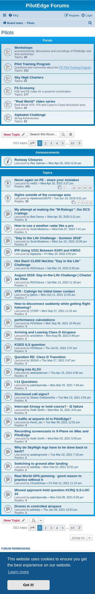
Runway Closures (28, 160)
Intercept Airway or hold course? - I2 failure (48, 406)
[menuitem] (13, 15)
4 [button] (57, 143)
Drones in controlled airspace (37, 506)
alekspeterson (39, 372)
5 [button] (62, 143)
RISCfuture (37, 268)
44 (84, 187)
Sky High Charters (28, 77)
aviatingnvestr (38, 454)
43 (79, 187)
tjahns (33, 294)
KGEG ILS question (29, 344)
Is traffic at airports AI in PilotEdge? (42, 419)
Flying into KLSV (27, 369)
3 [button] (51, 143)
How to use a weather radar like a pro (43, 226)
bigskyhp (35, 253)
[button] (32, 143)
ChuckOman (38, 483)
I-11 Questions (25, 382)
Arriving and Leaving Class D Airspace (45, 332)
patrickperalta (38, 385)
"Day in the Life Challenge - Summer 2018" (48, 238)
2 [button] (45, 143)
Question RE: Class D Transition (40, 357)
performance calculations (34, 320)
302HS (34, 360)
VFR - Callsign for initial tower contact (44, 291)
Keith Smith (37, 409)
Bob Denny (37, 216)
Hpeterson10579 (40, 198)
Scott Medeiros (39, 229)
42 (74, 187)
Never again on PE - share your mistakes (46, 180)
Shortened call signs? (31, 394)
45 (90, 187)
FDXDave (36, 323)
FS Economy (24, 88)
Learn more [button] (18, 572)
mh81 (33, 183)
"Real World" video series (34, 101)
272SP (34, 310)
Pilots (7, 32)
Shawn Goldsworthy (42, 397)
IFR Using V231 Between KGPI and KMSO (47, 250)
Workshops (23, 47)
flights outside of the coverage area (42, 195)
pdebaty (35, 466)
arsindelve (36, 335)
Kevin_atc (36, 422)
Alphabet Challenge (30, 115)
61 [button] (73, 143)
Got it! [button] (28, 585)
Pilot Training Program (32, 64)
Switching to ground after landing (41, 463)
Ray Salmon (37, 163)
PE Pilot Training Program (75, 67)
